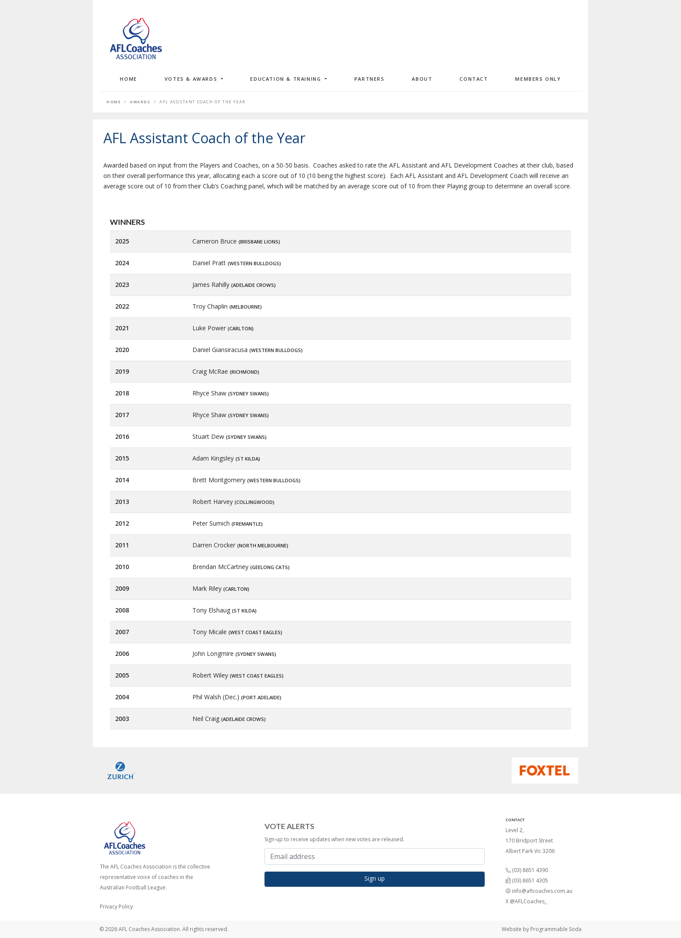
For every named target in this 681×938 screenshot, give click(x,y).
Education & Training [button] (286, 79)
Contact (474, 79)
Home (128, 79)
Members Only (538, 79)
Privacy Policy (116, 906)
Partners (369, 79)
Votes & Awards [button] (192, 79)
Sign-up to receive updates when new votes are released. (334, 839)
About (422, 79)
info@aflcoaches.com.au (542, 891)
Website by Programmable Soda (542, 929)
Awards (140, 102)
